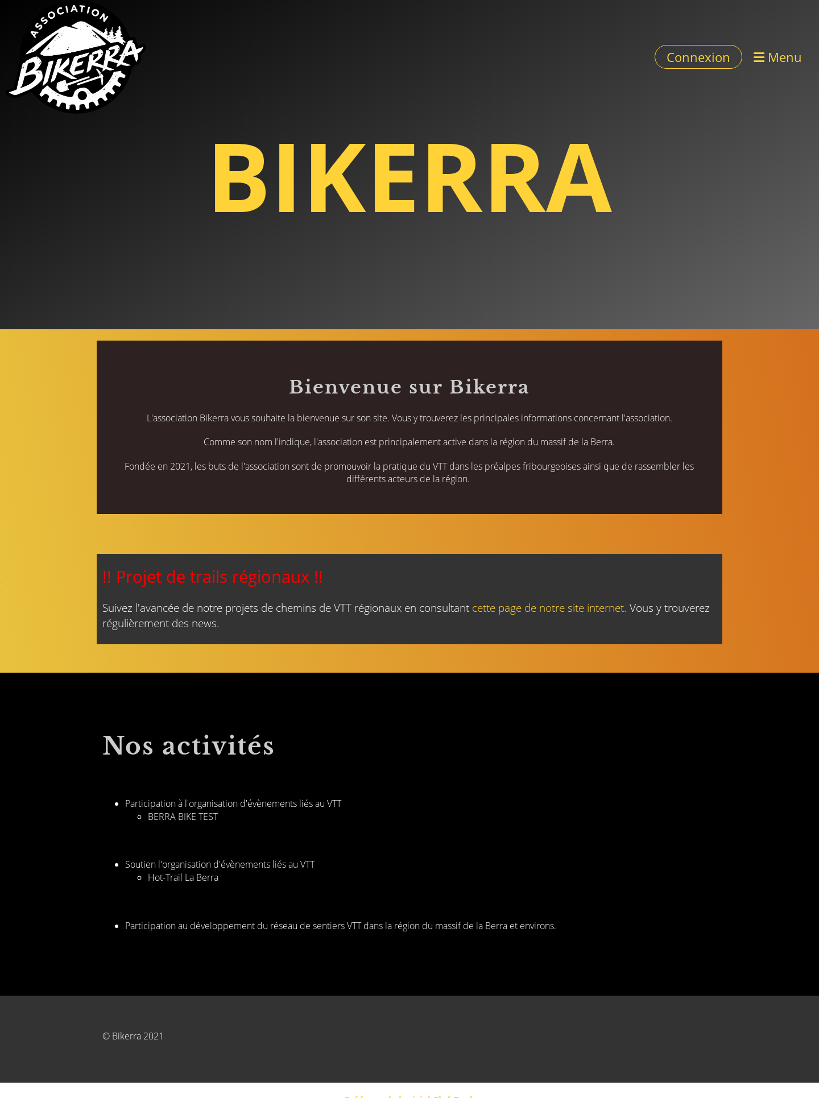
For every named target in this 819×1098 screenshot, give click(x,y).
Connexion (698, 56)
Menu (778, 56)
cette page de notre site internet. (549, 607)
